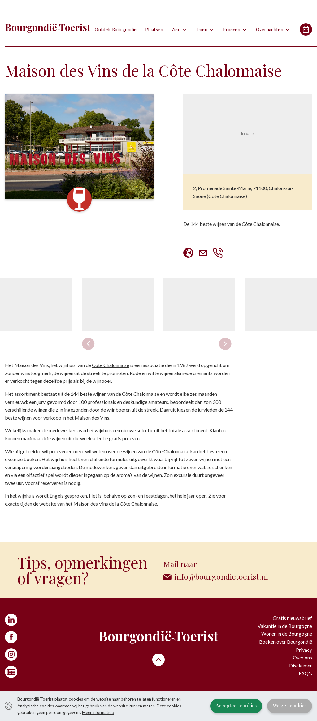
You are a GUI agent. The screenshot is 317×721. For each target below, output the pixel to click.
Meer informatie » (98, 712)
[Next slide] (225, 344)
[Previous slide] (88, 344)
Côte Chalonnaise (110, 365)
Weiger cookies (289, 705)
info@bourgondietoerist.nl (221, 576)
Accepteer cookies (236, 705)
